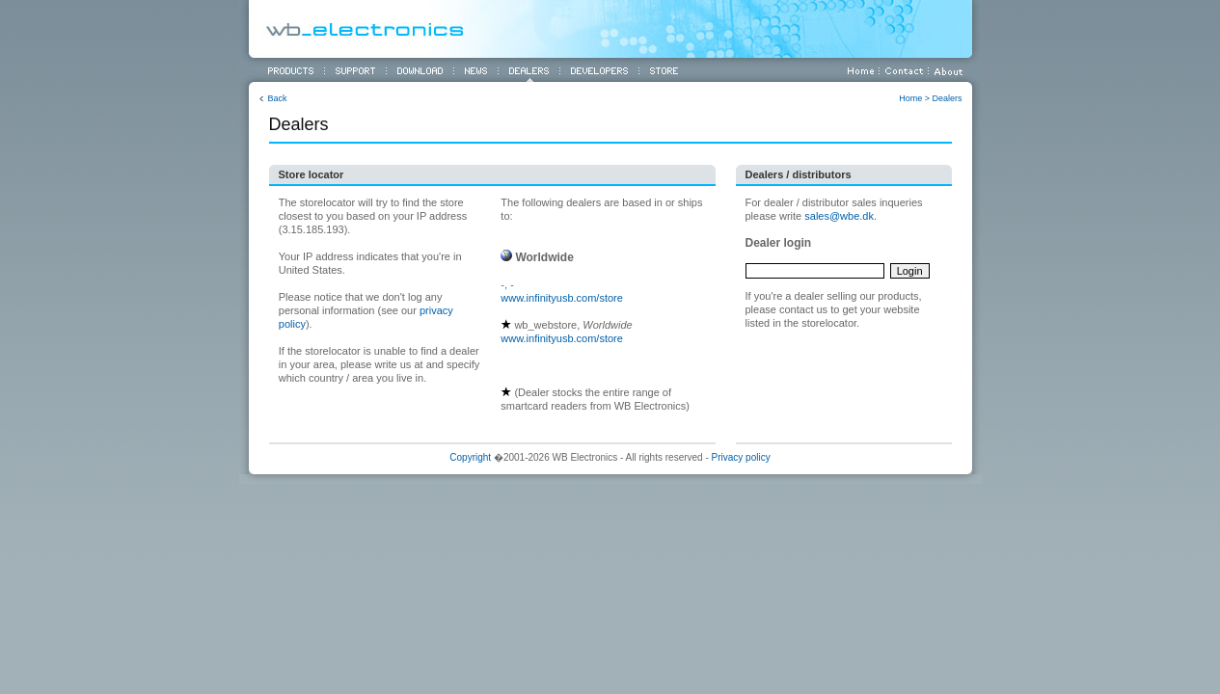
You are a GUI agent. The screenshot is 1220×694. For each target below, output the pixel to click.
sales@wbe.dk (839, 216)
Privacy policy (741, 457)
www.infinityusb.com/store (562, 298)
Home (910, 98)
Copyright (470, 457)
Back (277, 98)
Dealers (947, 98)
